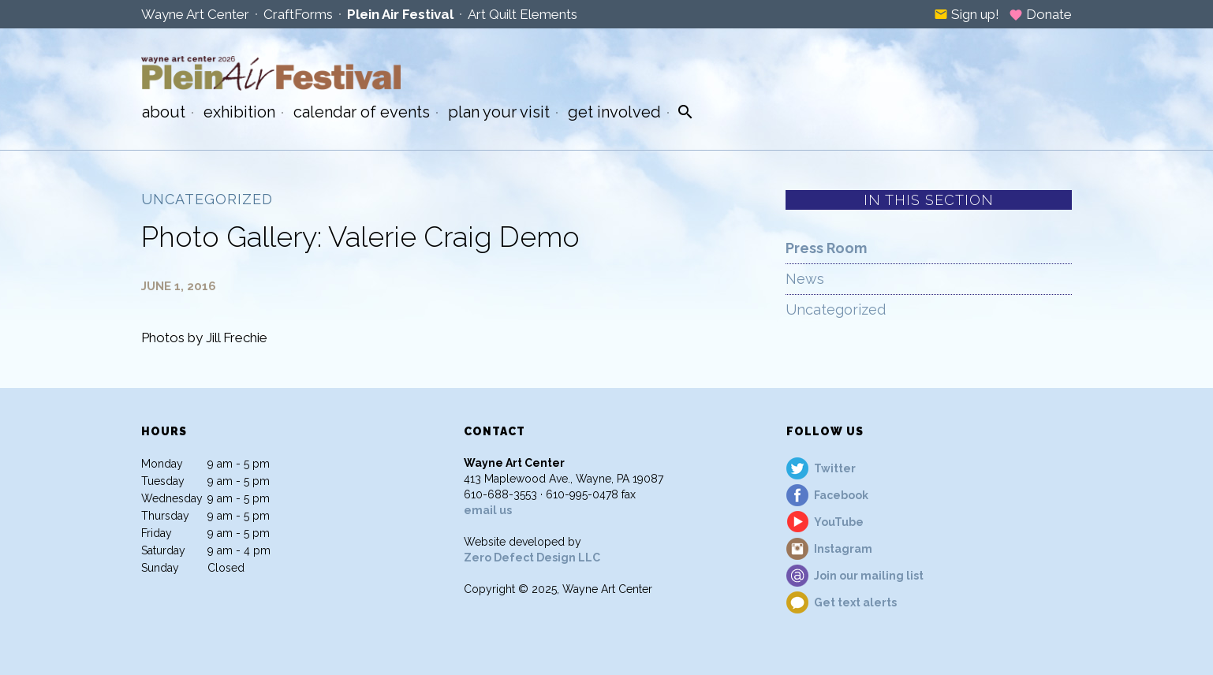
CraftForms (298, 14)
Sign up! (966, 14)
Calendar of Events (361, 112)
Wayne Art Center (195, 14)
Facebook (841, 495)
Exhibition (239, 112)
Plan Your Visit (499, 112)
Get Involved (614, 112)
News (805, 278)
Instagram (843, 549)
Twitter (835, 468)
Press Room (826, 248)
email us (488, 510)
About (163, 112)
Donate (1040, 14)
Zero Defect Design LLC (532, 557)
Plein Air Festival (400, 14)
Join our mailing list (869, 575)
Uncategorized (836, 309)
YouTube (839, 522)
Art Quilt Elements (522, 14)
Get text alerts (855, 602)
